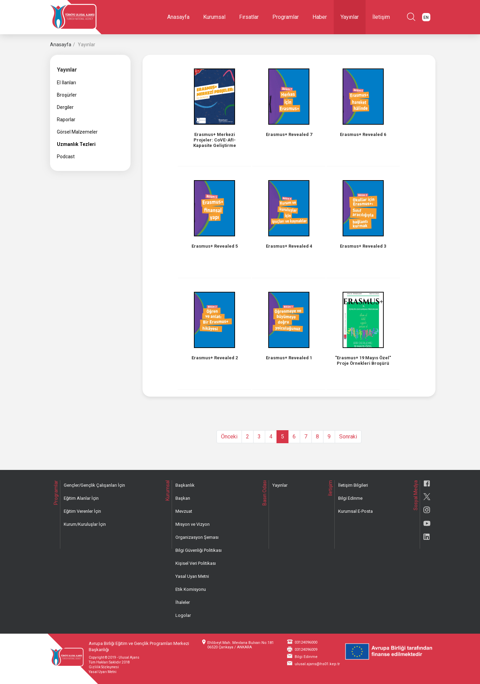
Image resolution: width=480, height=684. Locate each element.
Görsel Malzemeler (77, 132)
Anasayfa (178, 17)
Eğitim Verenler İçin (82, 511)
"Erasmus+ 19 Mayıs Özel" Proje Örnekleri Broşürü (363, 360)
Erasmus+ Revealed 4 (289, 246)
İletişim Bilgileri (353, 485)
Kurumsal (214, 17)
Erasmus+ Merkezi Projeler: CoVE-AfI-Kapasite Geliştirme (214, 140)
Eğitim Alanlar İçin (81, 498)
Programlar (285, 17)
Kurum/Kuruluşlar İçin (85, 524)
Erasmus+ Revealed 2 (215, 357)
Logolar (183, 615)
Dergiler (65, 107)
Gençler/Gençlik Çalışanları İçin (94, 485)
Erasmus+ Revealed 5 (215, 246)
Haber (319, 17)
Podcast (66, 156)
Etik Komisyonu (190, 589)
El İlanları (66, 82)
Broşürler (67, 95)
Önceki (229, 436)
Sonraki (348, 436)
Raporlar (66, 119)
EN (426, 17)
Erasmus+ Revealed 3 (363, 246)
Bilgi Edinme (350, 498)
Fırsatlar (249, 17)
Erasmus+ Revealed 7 (289, 134)
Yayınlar (350, 17)
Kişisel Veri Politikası (195, 563)
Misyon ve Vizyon (192, 524)
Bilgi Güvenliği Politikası (198, 550)
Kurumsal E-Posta (355, 511)
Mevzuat (183, 511)
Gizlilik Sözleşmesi (104, 667)
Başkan (182, 498)
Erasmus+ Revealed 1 (289, 357)
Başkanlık (185, 485)
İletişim (381, 17)
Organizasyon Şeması (197, 537)
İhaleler (182, 602)
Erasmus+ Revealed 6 (363, 134)
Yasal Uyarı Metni (192, 576)
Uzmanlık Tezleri (76, 144)
